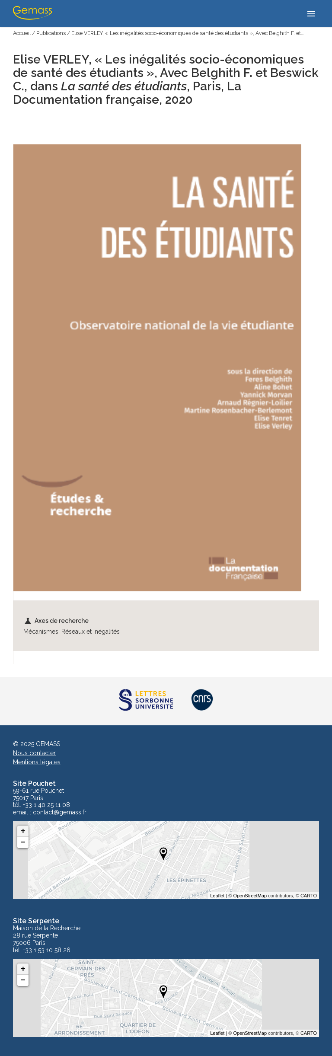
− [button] (23, 842)
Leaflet (217, 895)
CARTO (308, 895)
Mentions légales (37, 762)
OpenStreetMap (250, 895)
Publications (51, 33)
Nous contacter (34, 753)
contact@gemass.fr (59, 812)
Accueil (22, 33)
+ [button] (23, 831)
